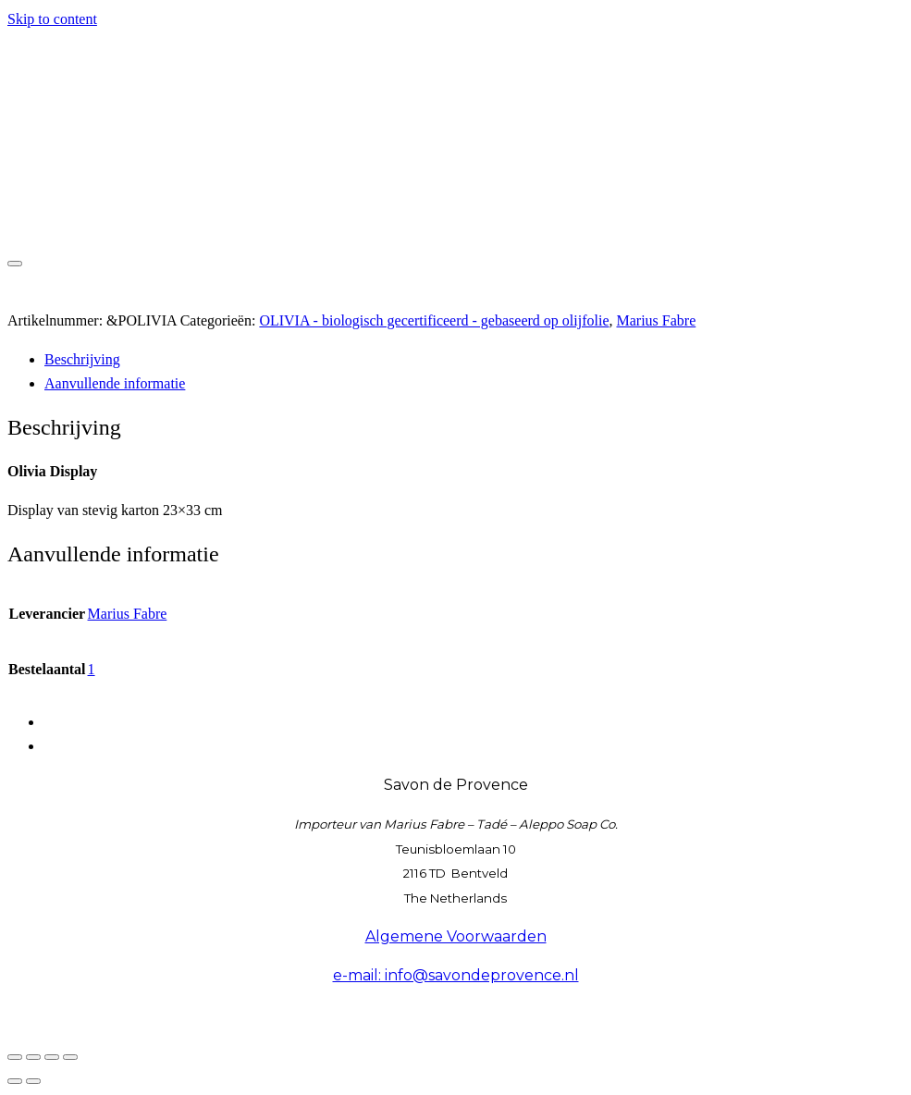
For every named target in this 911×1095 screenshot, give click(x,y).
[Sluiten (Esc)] (70, 1057)
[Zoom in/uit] (14, 1057)
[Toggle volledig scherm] (33, 1057)
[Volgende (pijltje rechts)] (33, 1081)
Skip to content (52, 19)
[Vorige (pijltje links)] (14, 1081)
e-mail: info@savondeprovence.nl (456, 975)
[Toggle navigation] (14, 263)
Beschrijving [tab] (82, 359)
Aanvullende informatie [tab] (114, 383)
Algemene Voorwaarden (456, 936)
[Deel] (51, 1057)
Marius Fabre (656, 320)
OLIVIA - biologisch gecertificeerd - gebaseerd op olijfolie (434, 320)
